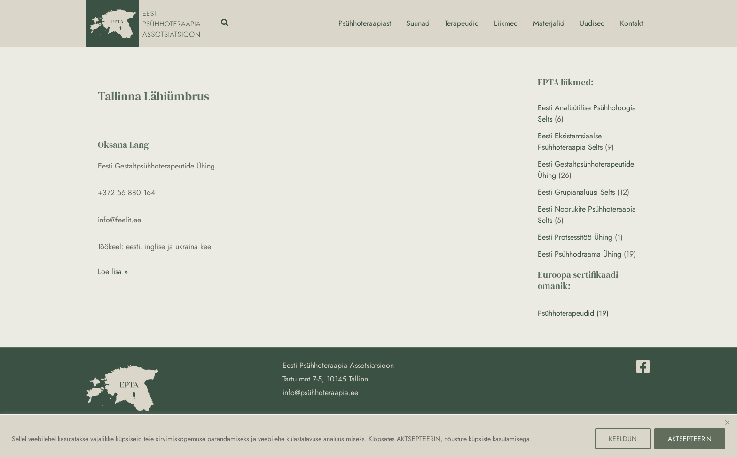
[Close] (727, 422)
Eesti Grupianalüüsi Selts (576, 192)
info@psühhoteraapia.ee (320, 392)
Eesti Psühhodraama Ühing (579, 254)
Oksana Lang (123, 144)
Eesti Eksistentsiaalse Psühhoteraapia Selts (570, 141)
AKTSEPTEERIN (690, 438)
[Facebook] (643, 366)
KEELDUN (623, 438)
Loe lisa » (113, 271)
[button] (225, 23)
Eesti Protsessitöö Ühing (575, 237)
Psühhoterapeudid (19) (573, 313)
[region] (368, 435)
